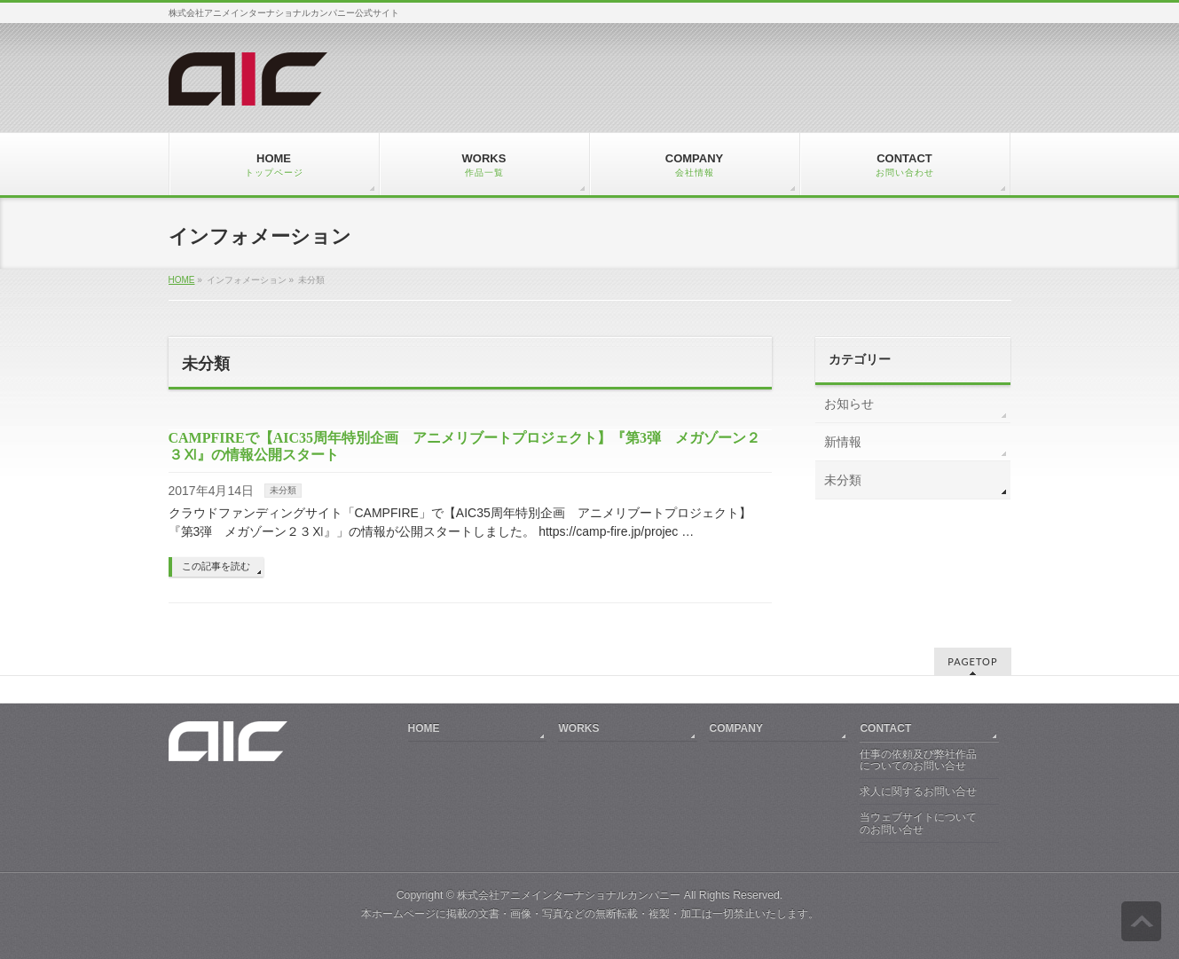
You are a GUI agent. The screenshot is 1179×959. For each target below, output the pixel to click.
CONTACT (885, 728)
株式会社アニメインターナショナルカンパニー (568, 895)
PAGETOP (972, 661)
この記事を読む (216, 566)
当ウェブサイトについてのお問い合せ (918, 823)
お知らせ (849, 404)
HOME (182, 280)
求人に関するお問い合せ (918, 791)
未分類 (283, 490)
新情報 (842, 442)
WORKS (578, 728)
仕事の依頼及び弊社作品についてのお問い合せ (918, 760)
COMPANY (735, 728)
